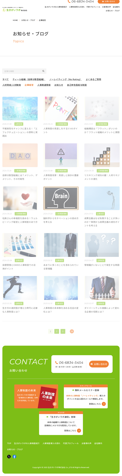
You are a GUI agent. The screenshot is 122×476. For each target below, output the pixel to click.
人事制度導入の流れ (77, 7)
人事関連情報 (44, 85)
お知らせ (58, 85)
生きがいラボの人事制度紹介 (56, 7)
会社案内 (116, 7)
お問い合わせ (99, 364)
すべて (5, 80)
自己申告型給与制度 (77, 85)
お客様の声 (106, 7)
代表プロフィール (93, 7)
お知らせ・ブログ (113, 10)
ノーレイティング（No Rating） (65, 80)
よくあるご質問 (93, 80)
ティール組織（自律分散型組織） (29, 80)
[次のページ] (72, 334)
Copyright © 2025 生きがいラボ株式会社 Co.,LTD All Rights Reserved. (61, 467)
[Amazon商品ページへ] (36, 396)
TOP (9, 443)
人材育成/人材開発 (11, 85)
